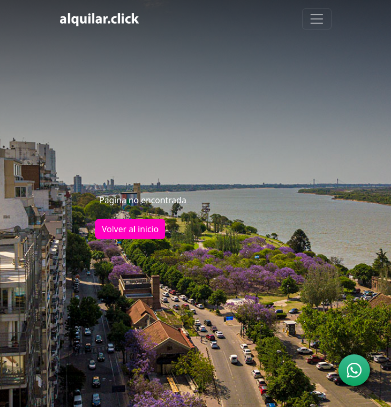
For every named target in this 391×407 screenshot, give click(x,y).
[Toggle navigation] (317, 18)
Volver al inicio (130, 229)
